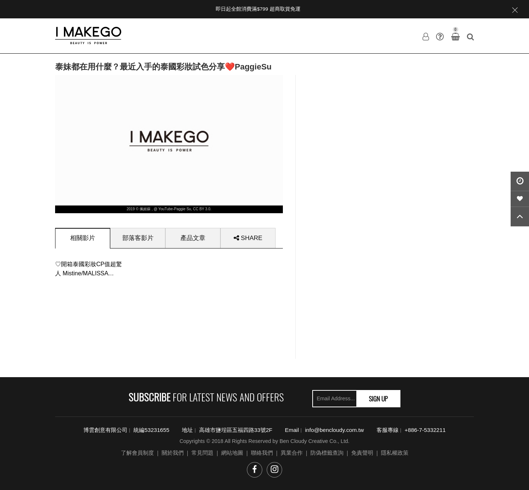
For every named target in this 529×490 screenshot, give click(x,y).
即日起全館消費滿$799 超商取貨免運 (258, 9)
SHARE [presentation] (248, 238)
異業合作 (292, 453)
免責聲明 (362, 453)
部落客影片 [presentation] (138, 238)
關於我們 (173, 453)
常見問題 (202, 453)
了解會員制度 (137, 453)
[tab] (82, 238)
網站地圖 (232, 453)
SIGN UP (378, 398)
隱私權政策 (395, 453)
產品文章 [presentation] (192, 238)
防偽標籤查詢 (326, 453)
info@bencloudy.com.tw (334, 430)
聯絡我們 (262, 453)
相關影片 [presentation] (82, 238)
